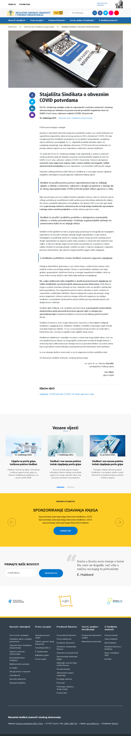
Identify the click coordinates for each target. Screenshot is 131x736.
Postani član (24, 4)
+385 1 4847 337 (71, 718)
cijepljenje (44, 394)
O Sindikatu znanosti (108, 20)
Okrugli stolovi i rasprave (20, 666)
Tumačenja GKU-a (42, 642)
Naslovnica (12, 27)
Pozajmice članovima (66, 637)
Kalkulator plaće (42, 650)
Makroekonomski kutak (91, 636)
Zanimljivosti (15, 670)
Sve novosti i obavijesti (19, 630)
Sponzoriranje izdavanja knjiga (65, 509)
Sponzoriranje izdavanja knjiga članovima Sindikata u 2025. (65, 515)
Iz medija (13, 662)
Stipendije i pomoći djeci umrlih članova (67, 658)
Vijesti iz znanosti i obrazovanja (17, 647)
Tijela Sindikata (111, 633)
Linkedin (32, 108)
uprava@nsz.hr (92, 718)
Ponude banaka (63, 663)
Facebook (100, 13)
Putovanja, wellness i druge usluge (65, 682)
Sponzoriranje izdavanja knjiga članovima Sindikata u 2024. (65, 519)
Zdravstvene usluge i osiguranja (65, 668)
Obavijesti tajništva (17, 677)
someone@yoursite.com (32, 115)
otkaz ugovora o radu (84, 394)
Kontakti (108, 653)
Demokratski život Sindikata (17, 653)
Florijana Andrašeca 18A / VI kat (29, 718)
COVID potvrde (56, 394)
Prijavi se (12, 4)
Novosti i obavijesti (16, 20)
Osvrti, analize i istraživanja (81, 20)
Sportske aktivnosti (18, 673)
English (122, 13)
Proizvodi (61, 677)
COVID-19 (69, 394)
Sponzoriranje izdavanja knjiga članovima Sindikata (66, 522)
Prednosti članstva (56, 20)
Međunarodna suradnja (19, 658)
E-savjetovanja (41, 646)
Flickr (111, 13)
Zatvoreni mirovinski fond (67, 647)
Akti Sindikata (110, 637)
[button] (60, 486)
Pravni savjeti (40, 653)
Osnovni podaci (111, 630)
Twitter (105, 13)
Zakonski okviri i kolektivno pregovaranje (39, 27)
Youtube (116, 13)
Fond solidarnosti (64, 633)
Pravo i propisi (36, 20)
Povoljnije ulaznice (64, 673)
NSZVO (115, 718)
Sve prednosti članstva (66, 630)
